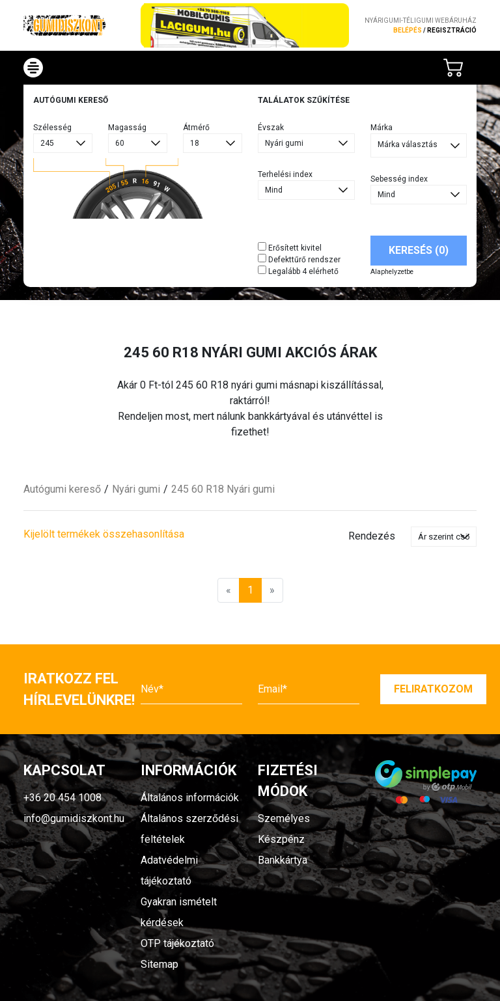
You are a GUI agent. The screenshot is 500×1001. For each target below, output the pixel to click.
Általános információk (190, 797)
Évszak (271, 127)
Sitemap (159, 964)
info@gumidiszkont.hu (73, 818)
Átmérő (196, 127)
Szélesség (52, 127)
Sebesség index (399, 179)
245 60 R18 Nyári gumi (223, 489)
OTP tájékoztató (177, 943)
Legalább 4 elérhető (298, 271)
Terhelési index (285, 174)
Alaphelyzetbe (391, 271)
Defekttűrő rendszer (299, 259)
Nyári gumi (136, 489)
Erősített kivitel (290, 247)
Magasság (127, 127)
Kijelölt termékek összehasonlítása (103, 534)
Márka (381, 127)
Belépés (407, 30)
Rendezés (371, 536)
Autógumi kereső (62, 489)
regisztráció (452, 30)
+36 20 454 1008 (62, 797)
